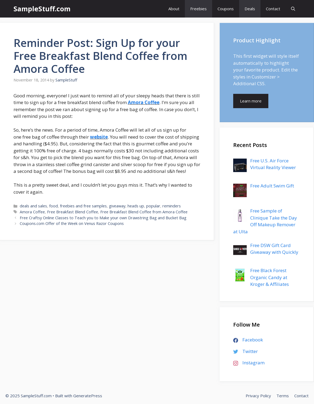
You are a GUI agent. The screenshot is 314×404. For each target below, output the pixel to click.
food (53, 205)
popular (153, 205)
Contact (273, 8)
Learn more (251, 101)
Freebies (198, 8)
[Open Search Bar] (293, 9)
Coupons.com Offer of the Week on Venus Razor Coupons (72, 223)
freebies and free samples (83, 205)
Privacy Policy (258, 395)
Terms (282, 395)
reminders (171, 205)
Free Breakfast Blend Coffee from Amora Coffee (144, 211)
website (99, 137)
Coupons (226, 8)
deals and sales (33, 205)
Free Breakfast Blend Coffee (72, 211)
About (173, 8)
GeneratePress (87, 395)
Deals (250, 8)
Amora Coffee (143, 102)
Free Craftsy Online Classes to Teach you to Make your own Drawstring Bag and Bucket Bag (103, 217)
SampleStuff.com (42, 8)
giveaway (117, 205)
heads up (136, 205)
